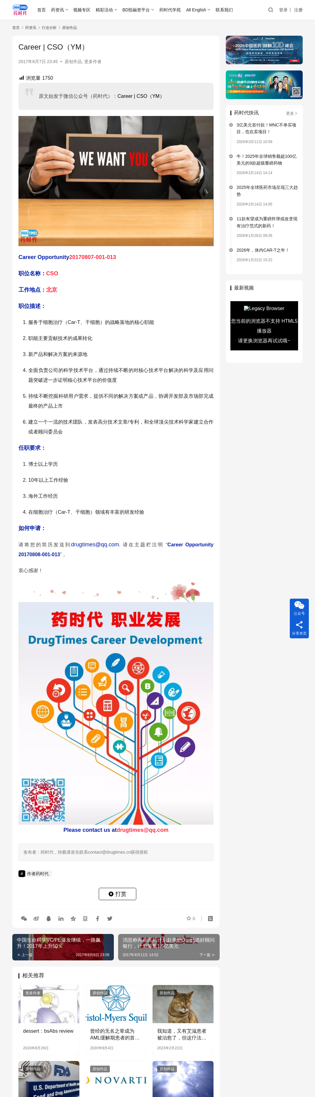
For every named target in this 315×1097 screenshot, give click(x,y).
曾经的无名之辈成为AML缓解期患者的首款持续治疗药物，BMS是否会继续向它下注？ (115, 1035)
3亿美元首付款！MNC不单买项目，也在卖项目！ (266, 128)
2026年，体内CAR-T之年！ (263, 250)
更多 (292, 113)
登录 (283, 9)
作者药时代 (38, 873)
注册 (298, 9)
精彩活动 (104, 9)
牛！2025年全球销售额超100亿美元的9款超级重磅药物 (267, 160)
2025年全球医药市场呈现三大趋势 (267, 191)
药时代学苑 (170, 9)
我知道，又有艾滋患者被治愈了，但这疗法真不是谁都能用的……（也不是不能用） (181, 1035)
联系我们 (224, 9)
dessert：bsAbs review (48, 1031)
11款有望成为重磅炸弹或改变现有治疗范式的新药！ (267, 222)
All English (196, 9)
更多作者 (93, 61)
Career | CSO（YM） (141, 96)
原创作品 (73, 61)
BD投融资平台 (136, 9)
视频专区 (81, 9)
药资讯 (57, 9)
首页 (41, 9)
